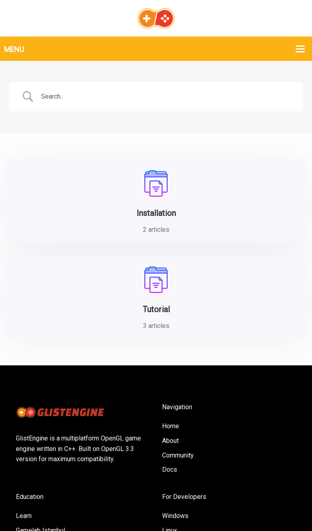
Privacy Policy (244, 505)
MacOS (172, 449)
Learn (24, 419)
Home (170, 330)
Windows (175, 419)
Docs (169, 374)
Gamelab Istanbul (40, 434)
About (170, 344)
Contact (285, 505)
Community (178, 359)
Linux (169, 434)
